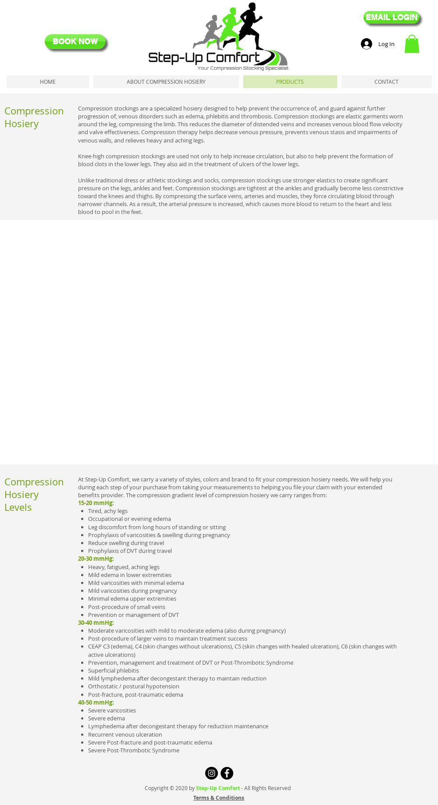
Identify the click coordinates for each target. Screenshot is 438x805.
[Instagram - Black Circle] (211, 773)
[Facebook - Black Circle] (227, 773)
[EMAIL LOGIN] (391, 17)
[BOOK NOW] (75, 41)
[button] (412, 44)
